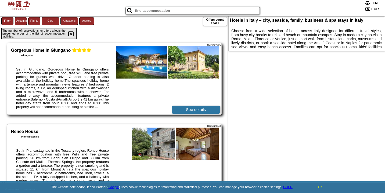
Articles (86, 20)
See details (196, 109)
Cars (50, 20)
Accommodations (21, 20)
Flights (34, 20)
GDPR (288, 187)
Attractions (69, 20)
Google (114, 187)
